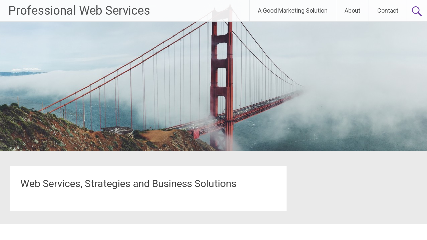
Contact (387, 10)
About (352, 10)
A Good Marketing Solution (293, 10)
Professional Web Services (79, 11)
